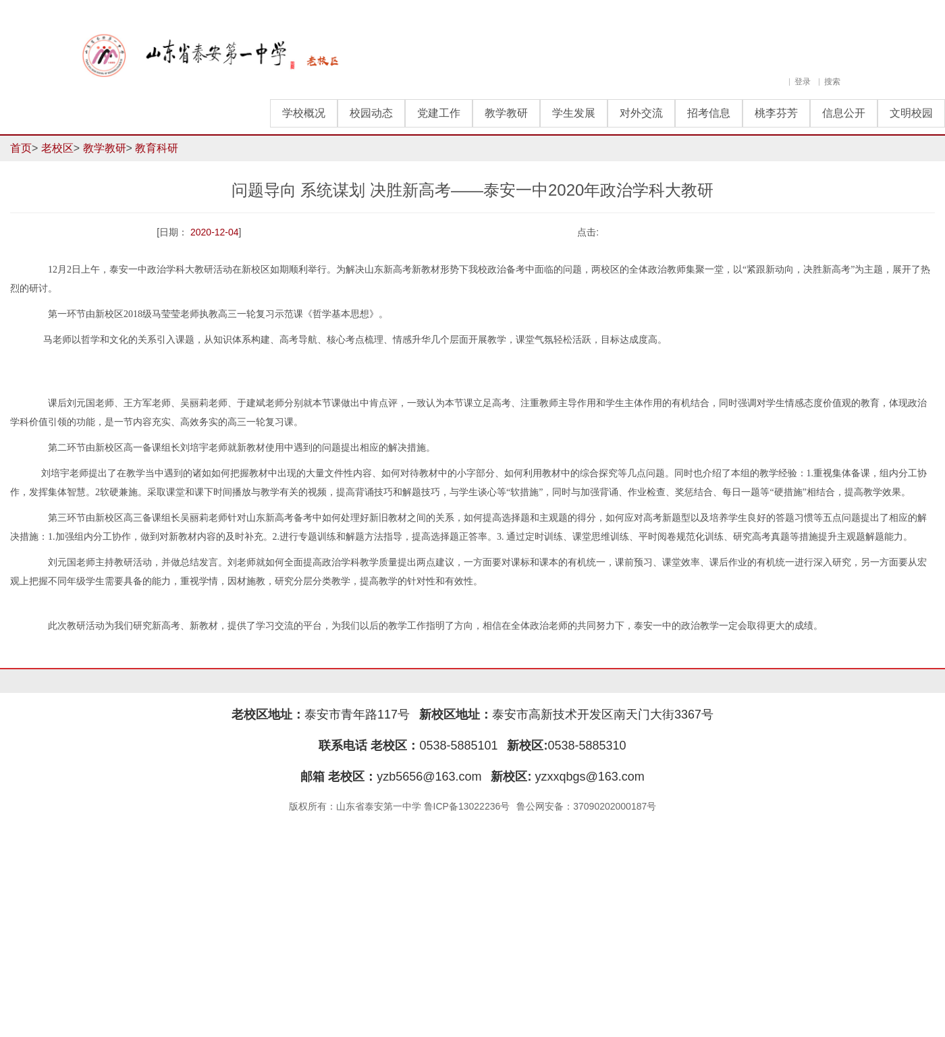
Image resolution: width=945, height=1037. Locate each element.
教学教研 (506, 113)
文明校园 (911, 113)
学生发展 (573, 113)
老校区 (57, 148)
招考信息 (708, 113)
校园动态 (371, 113)
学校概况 (303, 113)
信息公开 (843, 113)
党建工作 (438, 113)
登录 (802, 81)
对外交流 (641, 113)
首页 (21, 148)
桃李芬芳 (776, 113)
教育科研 (156, 148)
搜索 (832, 81)
